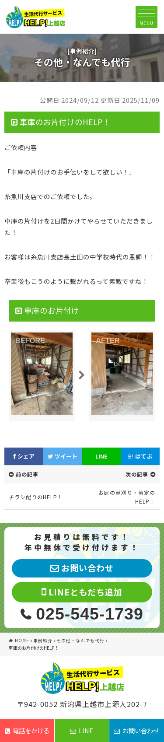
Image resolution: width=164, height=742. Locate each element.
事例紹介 (42, 640)
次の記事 (137, 474)
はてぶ (140, 456)
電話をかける (27, 730)
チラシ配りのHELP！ (36, 496)
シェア (24, 456)
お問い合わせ (136, 730)
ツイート (62, 456)
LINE (101, 456)
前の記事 (27, 474)
